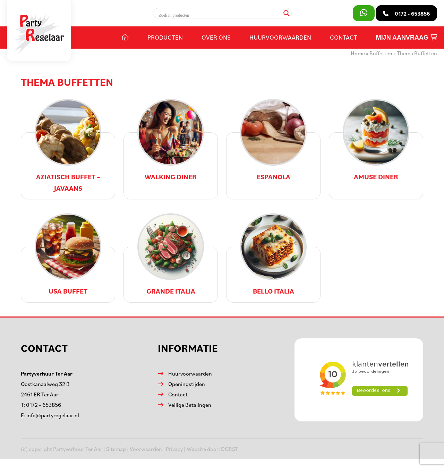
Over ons (216, 37)
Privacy (174, 448)
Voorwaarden (146, 448)
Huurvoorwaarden (280, 37)
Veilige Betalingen (189, 404)
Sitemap (116, 448)
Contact (343, 37)
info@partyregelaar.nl (52, 415)
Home (358, 53)
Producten (165, 37)
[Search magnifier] (286, 13)
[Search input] (219, 15)
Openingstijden (186, 383)
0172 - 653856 (43, 404)
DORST (229, 448)
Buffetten (380, 53)
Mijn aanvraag (406, 37)
